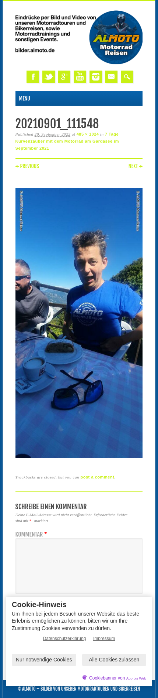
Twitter (48, 77)
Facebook (33, 77)
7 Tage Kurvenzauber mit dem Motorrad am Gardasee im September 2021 (67, 141)
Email (111, 77)
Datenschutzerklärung (64, 638)
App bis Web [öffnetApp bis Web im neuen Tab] (136, 678)
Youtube (80, 77)
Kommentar (32, 534)
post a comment (97, 477)
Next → (136, 166)
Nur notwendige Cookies (44, 660)
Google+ (64, 77)
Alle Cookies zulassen (114, 660)
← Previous (27, 166)
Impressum (104, 638)
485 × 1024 (88, 134)
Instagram (95, 77)
